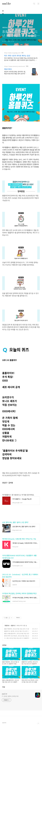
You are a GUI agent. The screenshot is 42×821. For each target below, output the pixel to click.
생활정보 (7, 720)
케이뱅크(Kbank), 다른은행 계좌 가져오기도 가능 (19, 607)
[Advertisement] (21, 92)
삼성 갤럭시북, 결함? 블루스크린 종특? (15, 590)
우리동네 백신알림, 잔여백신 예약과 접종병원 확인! (19, 661)
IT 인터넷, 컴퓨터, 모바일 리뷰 (10, 790)
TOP (38, 817)
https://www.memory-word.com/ (14, 66)
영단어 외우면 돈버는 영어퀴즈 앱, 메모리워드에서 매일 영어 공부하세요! (15, 72)
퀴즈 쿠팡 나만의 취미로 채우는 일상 (17, 55)
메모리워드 (8, 69)
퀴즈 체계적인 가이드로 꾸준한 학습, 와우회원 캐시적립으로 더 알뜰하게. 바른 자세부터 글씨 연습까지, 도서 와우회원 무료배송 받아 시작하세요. (20, 59)
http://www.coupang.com (12, 53)
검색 (34, 3)
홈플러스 (13, 720)
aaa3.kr (6, 3)
